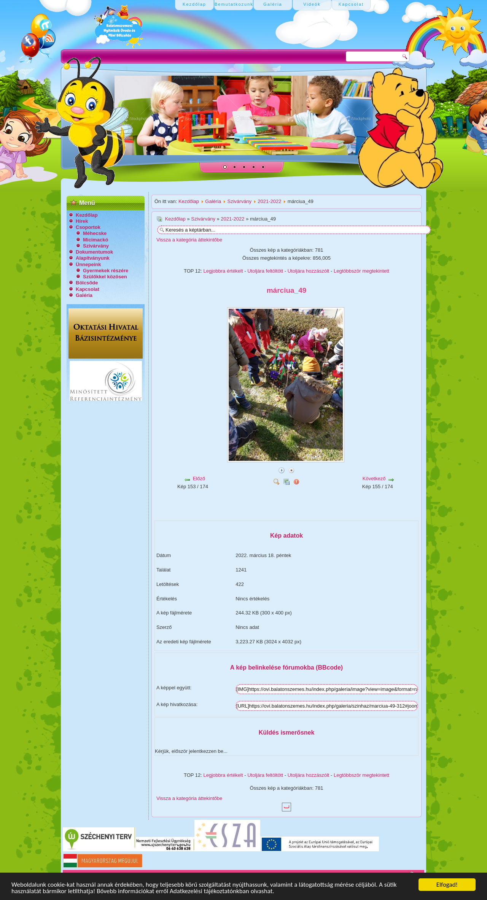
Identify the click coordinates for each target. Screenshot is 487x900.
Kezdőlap (87, 215)
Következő (374, 478)
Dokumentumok (94, 252)
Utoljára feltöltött (265, 271)
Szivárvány (96, 246)
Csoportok (88, 227)
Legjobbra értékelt (223, 271)
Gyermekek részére (105, 270)
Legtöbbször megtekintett (361, 271)
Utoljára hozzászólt (308, 271)
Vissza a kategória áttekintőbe (189, 240)
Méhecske (95, 233)
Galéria (84, 295)
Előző (199, 478)
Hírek (82, 221)
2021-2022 (269, 201)
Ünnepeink (88, 264)
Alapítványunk (93, 258)
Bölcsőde (87, 283)
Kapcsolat (87, 289)
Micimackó (95, 240)
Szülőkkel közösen (105, 276)
